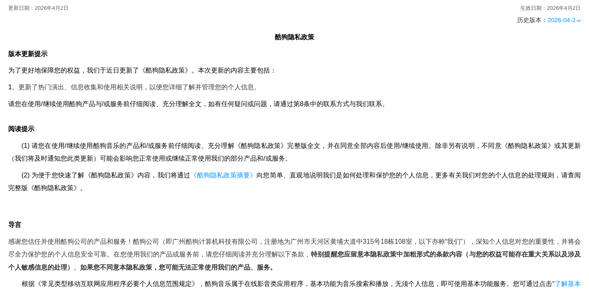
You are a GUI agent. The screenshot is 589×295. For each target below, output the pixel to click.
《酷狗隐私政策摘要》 (223, 175)
